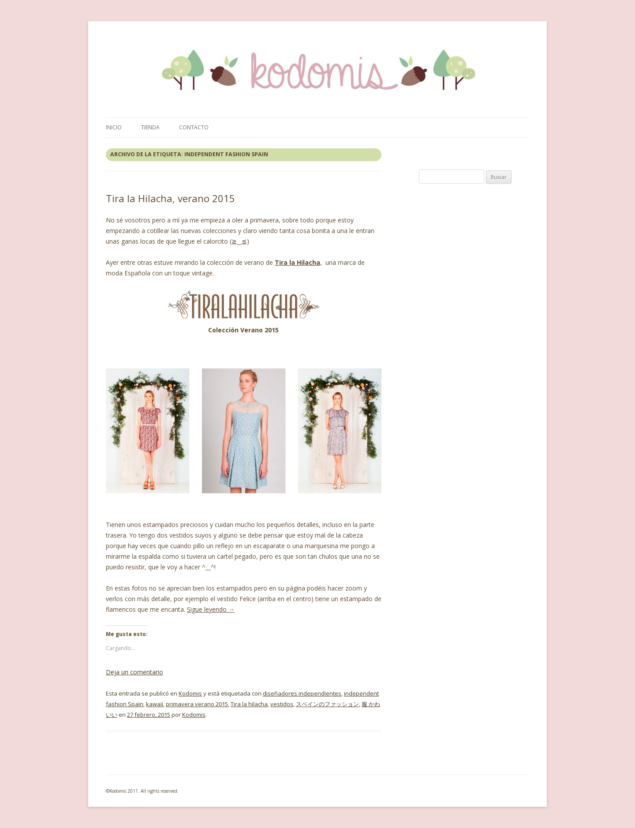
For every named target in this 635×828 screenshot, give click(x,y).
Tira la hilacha (249, 704)
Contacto (194, 127)
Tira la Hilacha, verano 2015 (170, 198)
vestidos (281, 704)
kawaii (154, 704)
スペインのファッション (327, 704)
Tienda (150, 127)
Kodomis (190, 693)
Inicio (114, 127)
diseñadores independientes (302, 693)
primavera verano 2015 (197, 704)
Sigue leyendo (211, 609)
